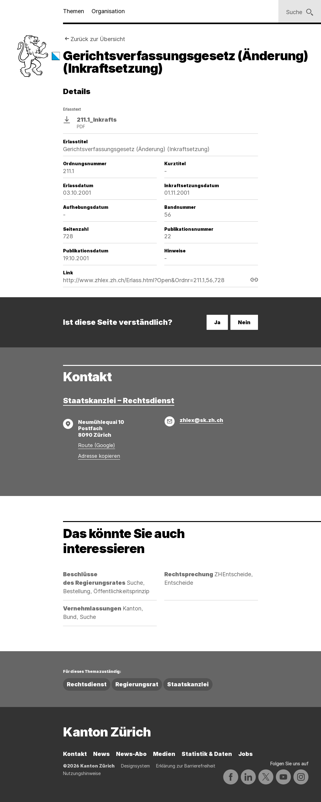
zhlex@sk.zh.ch (201, 420)
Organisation (108, 11)
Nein (244, 322)
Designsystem (135, 765)
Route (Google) (96, 445)
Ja (217, 322)
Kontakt (75, 754)
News (101, 754)
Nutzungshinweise (82, 773)
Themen (73, 11)
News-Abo (131, 754)
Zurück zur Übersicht (98, 39)
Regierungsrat (136, 684)
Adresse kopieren (99, 456)
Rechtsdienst (87, 684)
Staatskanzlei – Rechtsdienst (118, 400)
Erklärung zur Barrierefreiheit (185, 765)
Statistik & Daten (207, 754)
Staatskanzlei (188, 684)
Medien (164, 754)
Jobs (245, 754)
